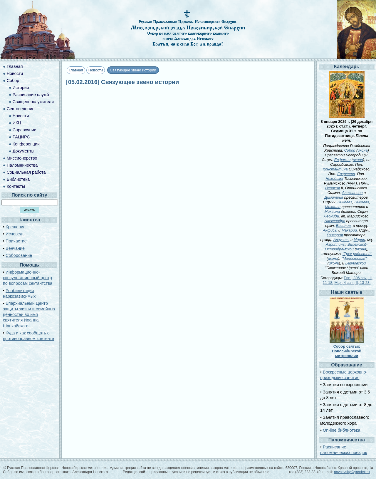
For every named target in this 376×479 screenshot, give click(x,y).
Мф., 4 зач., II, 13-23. (352, 282)
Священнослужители (33, 101)
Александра (352, 192)
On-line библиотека (341, 430)
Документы (23, 151)
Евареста (346, 174)
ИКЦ (17, 122)
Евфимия (342, 160)
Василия (343, 225)
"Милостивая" (354, 258)
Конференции (26, 144)
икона (362, 150)
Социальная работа (26, 172)
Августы (341, 239)
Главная (76, 70)
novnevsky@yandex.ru (352, 472)
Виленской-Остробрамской (346, 246)
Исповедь (15, 234)
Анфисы (330, 230)
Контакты (16, 186)
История (21, 87)
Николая (345, 202)
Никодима (334, 178)
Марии (359, 239)
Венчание (15, 248)
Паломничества (22, 165)
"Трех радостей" (357, 254)
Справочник (24, 130)
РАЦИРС (21, 137)
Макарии (349, 230)
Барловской (355, 263)
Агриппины (335, 244)
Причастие (16, 241)
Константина (335, 169)
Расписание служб (31, 94)
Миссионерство (22, 158)
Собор (13, 80)
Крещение (16, 227)
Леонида (331, 216)
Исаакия (332, 188)
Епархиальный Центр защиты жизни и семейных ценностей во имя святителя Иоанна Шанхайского (29, 314)
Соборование (19, 255)
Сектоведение (21, 108)
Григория (335, 235)
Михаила (333, 207)
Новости (95, 70)
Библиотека (18, 179)
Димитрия (334, 197)
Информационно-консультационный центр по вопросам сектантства (27, 278)
